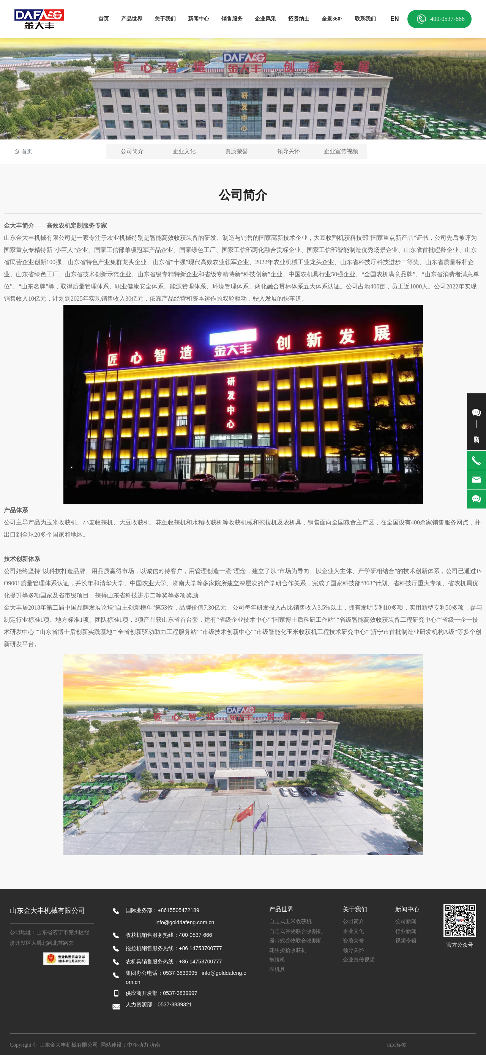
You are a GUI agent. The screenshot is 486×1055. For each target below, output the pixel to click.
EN (394, 19)
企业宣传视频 (341, 151)
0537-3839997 (180, 993)
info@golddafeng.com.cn (184, 922)
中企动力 (137, 1045)
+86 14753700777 (200, 948)
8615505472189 (180, 910)
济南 (155, 1045)
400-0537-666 (447, 19)
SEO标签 (397, 1045)
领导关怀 (288, 151)
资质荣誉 (236, 151)
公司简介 (132, 151)
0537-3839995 (180, 973)
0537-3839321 (175, 1004)
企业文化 (184, 151)
